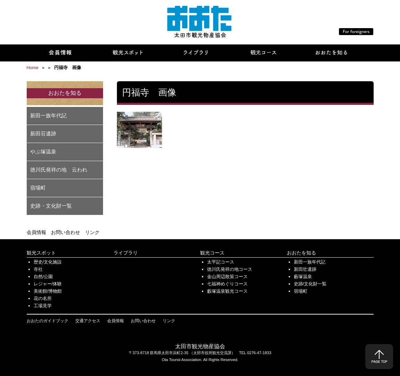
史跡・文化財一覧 (51, 206)
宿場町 (38, 188)
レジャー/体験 (48, 283)
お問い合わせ (65, 232)
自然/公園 (43, 276)
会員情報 (36, 232)
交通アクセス (87, 320)
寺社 (38, 269)
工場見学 (43, 305)
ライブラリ (125, 253)
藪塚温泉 (303, 276)
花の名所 (43, 298)
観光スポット (41, 253)
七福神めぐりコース (227, 283)
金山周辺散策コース (227, 276)
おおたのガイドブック (47, 320)
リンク (92, 232)
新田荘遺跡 (43, 133)
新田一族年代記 (48, 115)
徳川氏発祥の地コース (229, 269)
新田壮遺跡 (305, 269)
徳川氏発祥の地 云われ (58, 170)
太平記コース (220, 262)
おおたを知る (301, 253)
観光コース (212, 253)
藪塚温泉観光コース (227, 291)
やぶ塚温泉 (43, 151)
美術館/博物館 (48, 291)
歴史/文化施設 (48, 262)
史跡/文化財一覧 (310, 283)
